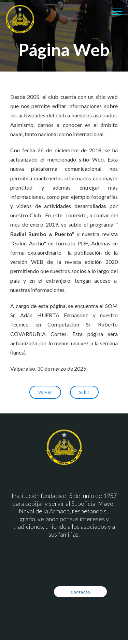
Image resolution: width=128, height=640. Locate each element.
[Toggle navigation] (117, 11)
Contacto (80, 591)
